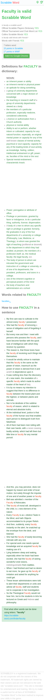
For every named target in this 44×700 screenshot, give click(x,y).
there (20, 390)
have (8, 341)
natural (9, 134)
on (16, 527)
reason (14, 350)
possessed (31, 322)
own (13, 428)
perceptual (11, 282)
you (16, 487)
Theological (18, 593)
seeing (37, 559)
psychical (10, 144)
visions (24, 562)
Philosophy (12, 238)
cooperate (16, 590)
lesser (15, 580)
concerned (11, 94)
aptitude (13, 88)
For (8, 543)
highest (13, 397)
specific (37, 225)
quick (36, 341)
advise (9, 587)
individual (16, 412)
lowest (28, 394)
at (15, 251)
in (20, 232)
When (9, 568)
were (34, 580)
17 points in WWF (12, 51)
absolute (21, 409)
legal (19, 257)
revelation (29, 378)
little (8, 434)
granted (32, 216)
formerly (35, 229)
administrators (12, 288)
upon (29, 372)
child (12, 509)
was (27, 241)
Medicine (27, 238)
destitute (19, 403)
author (38, 381)
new (12, 378)
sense (9, 328)
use (15, 549)
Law (20, 238)
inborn (9, 131)
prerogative (18, 210)
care (16, 319)
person (21, 260)
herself (9, 331)
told (39, 580)
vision (17, 365)
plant (33, 394)
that (21, 350)
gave (23, 571)
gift (31, 153)
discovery (36, 375)
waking (33, 552)
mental (20, 84)
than (26, 375)
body (20, 106)
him (12, 596)
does (34, 487)
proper (29, 521)
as (14, 106)
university (20, 91)
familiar (22, 341)
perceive (27, 487)
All (7, 425)
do (28, 219)
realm (17, 378)
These (9, 580)
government (23, 263)
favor (8, 219)
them (14, 425)
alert (23, 527)
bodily (9, 431)
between (17, 394)
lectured (10, 599)
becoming (37, 537)
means (19, 387)
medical (32, 254)
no (14, 387)
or (24, 81)
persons (10, 337)
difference (33, 390)
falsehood (10, 422)
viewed (9, 106)
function (17, 134)
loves (32, 350)
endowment (22, 153)
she (15, 559)
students (35, 587)
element (27, 509)
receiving (23, 353)
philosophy (11, 602)
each (8, 419)
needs (29, 543)
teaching (14, 100)
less (21, 375)
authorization (23, 119)
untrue (26, 359)
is (22, 229)
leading (19, 147)
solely (20, 493)
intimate (10, 540)
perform (24, 128)
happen (9, 490)
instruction (11, 266)
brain (27, 555)
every (15, 322)
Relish (35, 521)
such (30, 353)
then (26, 334)
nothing (15, 375)
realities (30, 565)
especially (21, 112)
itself (19, 254)
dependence (20, 372)
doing (22, 88)
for (18, 88)
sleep (22, 552)
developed (34, 505)
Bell (8, 499)
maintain (36, 359)
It (7, 359)
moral (22, 505)
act (16, 128)
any (37, 131)
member (29, 499)
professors (21, 272)
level (24, 412)
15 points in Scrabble (13, 48)
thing (8, 222)
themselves (11, 356)
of (15, 91)
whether (32, 128)
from (32, 119)
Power (9, 210)
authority (18, 122)
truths (28, 409)
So (7, 593)
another (22, 496)
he (13, 403)
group (10, 91)
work (19, 543)
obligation (19, 328)
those (26, 350)
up (39, 527)
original (38, 134)
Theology (10, 241)
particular (27, 109)
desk (29, 530)
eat (10, 571)
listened (10, 534)
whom (27, 225)
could (8, 577)
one (10, 269)
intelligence (18, 344)
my (15, 347)
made (28, 381)
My (7, 319)
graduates (14, 232)
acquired (28, 546)
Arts (37, 596)
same (28, 362)
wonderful (10, 562)
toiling (33, 425)
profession (11, 112)
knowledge (11, 97)
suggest (10, 390)
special (13, 543)
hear (8, 596)
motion (9, 493)
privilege (17, 229)
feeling (23, 150)
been (23, 425)
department (17, 247)
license (24, 222)
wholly (20, 359)
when (18, 555)
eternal (9, 409)
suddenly (20, 524)
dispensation (34, 222)
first (11, 319)
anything (32, 574)
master (9, 384)
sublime (33, 403)
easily (29, 537)
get (13, 577)
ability (28, 81)
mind (26, 156)
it (40, 328)
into (40, 353)
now (17, 334)
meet (32, 334)
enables (37, 416)
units (34, 584)
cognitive (28, 279)
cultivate (28, 319)
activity (37, 141)
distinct (29, 515)
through (26, 493)
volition (30, 150)
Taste (35, 515)
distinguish (25, 419)
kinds (25, 147)
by (37, 216)
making (9, 549)
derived (26, 369)
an (7, 81)
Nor (8, 403)
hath (22, 518)
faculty (9, 257)
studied (9, 251)
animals (10, 400)
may (21, 487)
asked (21, 574)
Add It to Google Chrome (16, 56)
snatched (33, 527)
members (14, 109)
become (15, 341)
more (14, 571)
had (37, 247)
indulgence (19, 219)
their (8, 428)
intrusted (10, 263)
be (15, 359)
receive (9, 347)
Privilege (10, 216)
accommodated (13, 521)
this (12, 362)
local (37, 490)
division (31, 94)
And (8, 487)
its (16, 269)
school (27, 288)
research (25, 100)
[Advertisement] (22, 186)
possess (22, 337)
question (21, 347)
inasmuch (25, 365)
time (13, 434)
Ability (9, 128)
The (8, 260)
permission (22, 216)
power (20, 81)
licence (11, 119)
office (8, 213)
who (16, 337)
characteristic (12, 162)
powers (20, 282)
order (30, 490)
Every (9, 515)
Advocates (20, 502)
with (18, 94)
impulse (37, 493)
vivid (18, 562)
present (20, 251)
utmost (9, 322)
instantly (10, 527)
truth (33, 419)
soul (20, 144)
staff (31, 100)
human (22, 416)
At (7, 412)
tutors (33, 272)
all (14, 587)
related (34, 406)
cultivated (19, 131)
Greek (20, 599)
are (34, 260)
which (28, 247)
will (26, 505)
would (11, 359)
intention (30, 387)
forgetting (35, 328)
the (7, 100)
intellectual (11, 153)
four (33, 232)
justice (30, 412)
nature (9, 512)
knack (22, 162)
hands (18, 428)
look (8, 344)
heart (21, 384)
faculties (13, 156)
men (19, 225)
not (38, 487)
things (35, 353)
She (8, 325)
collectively (22, 116)
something (30, 88)
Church (9, 122)
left (31, 431)
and (31, 263)
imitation (10, 574)
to (13, 128)
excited (9, 559)
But (8, 334)
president (10, 272)
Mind (12, 518)
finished (21, 568)
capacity (29, 131)
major (25, 94)
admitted (19, 499)
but (39, 431)
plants (31, 397)
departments (31, 91)
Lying (8, 552)
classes (20, 141)
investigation (33, 590)
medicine (31, 112)
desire (39, 568)
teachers (21, 285)
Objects (27, 518)
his (35, 509)
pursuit (9, 437)
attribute (30, 210)
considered (11, 116)
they (33, 247)
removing (31, 325)
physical (30, 84)
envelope (14, 530)
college (37, 235)
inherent (13, 81)
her (23, 555)
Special (9, 159)
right (8, 229)
